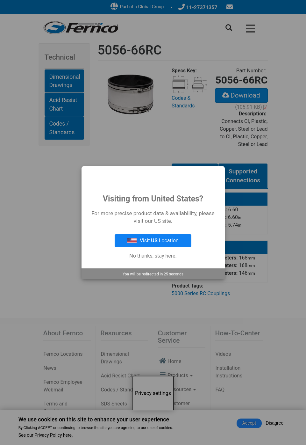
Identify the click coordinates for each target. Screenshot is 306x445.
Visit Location (152, 240)
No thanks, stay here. (152, 256)
